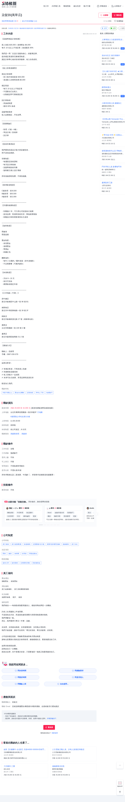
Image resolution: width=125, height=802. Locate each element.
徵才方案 (87, 6)
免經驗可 (49, 392)
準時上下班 (40, 392)
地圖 (41, 412)
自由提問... (38, 677)
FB (62, 796)
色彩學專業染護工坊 (40, 28)
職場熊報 (67, 6)
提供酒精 (15, 563)
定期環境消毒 (25, 563)
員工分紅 (75, 544)
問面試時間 (62, 671)
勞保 (4, 553)
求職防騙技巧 (51, 712)
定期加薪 (30, 392)
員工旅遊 (6, 544)
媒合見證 (77, 6)
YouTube (67, 796)
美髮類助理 (14, 434)
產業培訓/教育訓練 (53, 544)
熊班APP (120, 786)
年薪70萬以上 (7, 392)
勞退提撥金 (33, 553)
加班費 (16, 553)
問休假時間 (14, 671)
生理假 (24, 553)
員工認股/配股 (16, 544)
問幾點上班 (14, 677)
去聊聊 (105, 15)
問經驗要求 (38, 671)
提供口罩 (6, 563)
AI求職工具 (56, 6)
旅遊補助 (27, 544)
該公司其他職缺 (29, 21)
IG (57, 796)
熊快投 (119, 15)
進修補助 (66, 544)
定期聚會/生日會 (38, 544)
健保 (10, 553)
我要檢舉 (55, 726)
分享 (104, 28)
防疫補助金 (36, 563)
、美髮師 (23, 434)
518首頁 (10, 28)
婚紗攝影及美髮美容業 (26, 28)
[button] (97, 514)
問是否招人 (87, 671)
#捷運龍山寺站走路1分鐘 (20, 416)
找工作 (46, 6)
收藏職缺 (120, 21)
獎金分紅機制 (19, 392)
